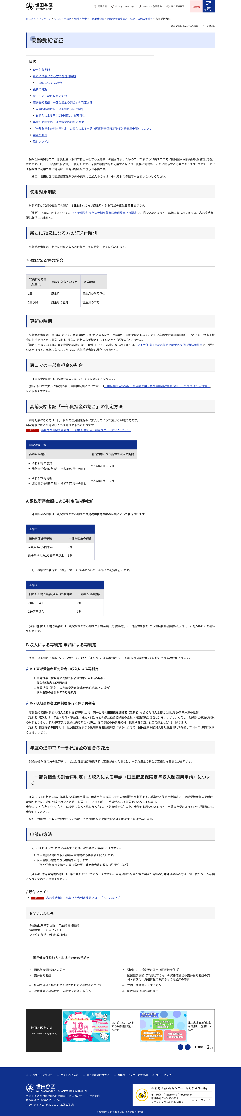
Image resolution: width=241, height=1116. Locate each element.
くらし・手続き (63, 18)
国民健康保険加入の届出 (49, 969)
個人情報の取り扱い (98, 1074)
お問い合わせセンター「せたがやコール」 (182, 1088)
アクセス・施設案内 (152, 6)
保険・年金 (80, 18)
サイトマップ (163, 1074)
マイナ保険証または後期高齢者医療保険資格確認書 (104, 212)
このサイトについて (41, 1074)
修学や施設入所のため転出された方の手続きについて (68, 985)
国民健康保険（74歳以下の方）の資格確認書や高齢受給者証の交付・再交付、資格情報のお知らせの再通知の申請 (168, 977)
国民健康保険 (97, 18)
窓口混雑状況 (177, 6)
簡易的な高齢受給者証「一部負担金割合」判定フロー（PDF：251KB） (86, 429)
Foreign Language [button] (124, 6)
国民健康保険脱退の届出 (142, 990)
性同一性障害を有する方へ (144, 985)
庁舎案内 (95, 1095)
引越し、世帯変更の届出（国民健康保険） (154, 969)
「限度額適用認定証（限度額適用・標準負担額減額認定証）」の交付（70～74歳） (157, 385)
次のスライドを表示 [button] (190, 1046)
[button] (100, 6)
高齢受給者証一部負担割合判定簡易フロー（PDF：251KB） (84, 897)
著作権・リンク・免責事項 (132, 1074)
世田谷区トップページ (38, 18)
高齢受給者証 (42, 975)
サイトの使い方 (69, 1074)
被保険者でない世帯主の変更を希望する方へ (62, 990)
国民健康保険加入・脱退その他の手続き (130, 18)
